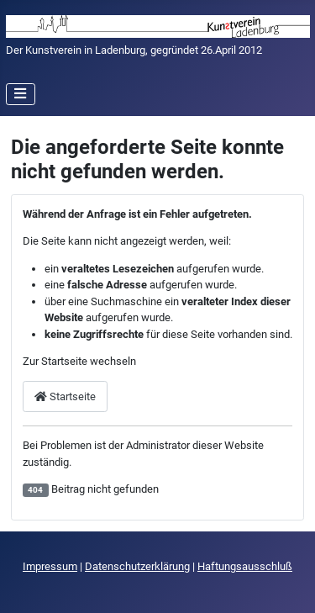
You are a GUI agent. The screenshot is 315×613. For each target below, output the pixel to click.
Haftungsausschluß (244, 566)
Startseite (65, 396)
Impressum (50, 566)
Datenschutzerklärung (137, 566)
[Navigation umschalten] (21, 94)
